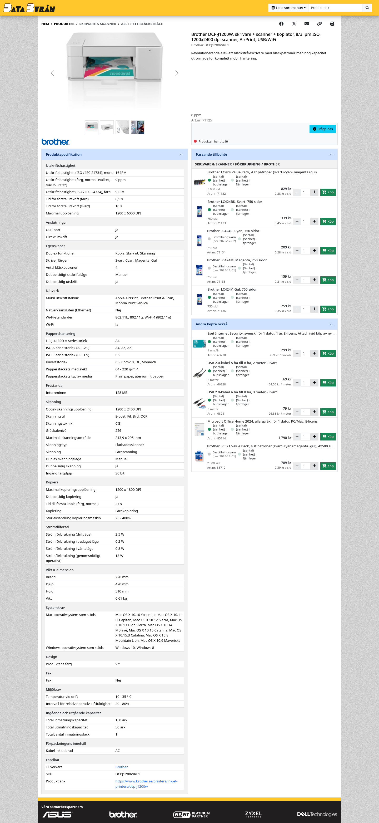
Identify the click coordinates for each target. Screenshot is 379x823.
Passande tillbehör (211, 154)
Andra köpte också (212, 323)
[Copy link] (319, 23)
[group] (114, 73)
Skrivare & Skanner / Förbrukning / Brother (237, 163)
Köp (328, 191)
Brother (122, 767)
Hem (45, 23)
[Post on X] (294, 23)
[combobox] (335, 8)
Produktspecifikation (64, 154)
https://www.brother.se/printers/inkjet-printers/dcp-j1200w (147, 784)
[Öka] (314, 192)
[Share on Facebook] (281, 23)
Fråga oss (322, 128)
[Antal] (306, 192)
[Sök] (367, 8)
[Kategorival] (288, 8)
